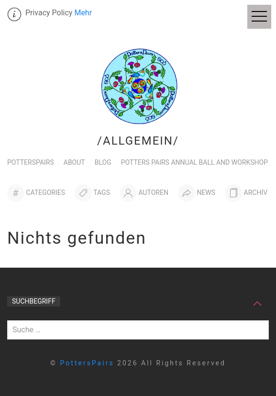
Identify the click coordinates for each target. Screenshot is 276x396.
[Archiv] (246, 193)
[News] (196, 193)
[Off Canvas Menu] (259, 17)
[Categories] (36, 193)
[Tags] (92, 193)
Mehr (83, 12)
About (74, 162)
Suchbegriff (33, 301)
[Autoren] (144, 193)
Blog (103, 162)
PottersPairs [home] (89, 363)
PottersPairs (30, 162)
